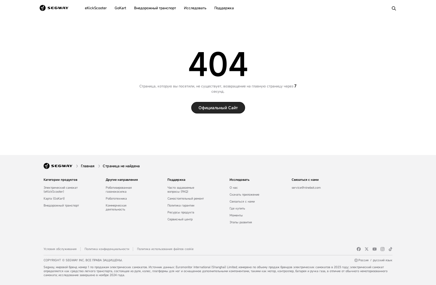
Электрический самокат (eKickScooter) (61, 190)
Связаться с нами (242, 202)
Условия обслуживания (60, 249)
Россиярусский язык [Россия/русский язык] (375, 260)
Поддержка (176, 180)
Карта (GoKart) (54, 199)
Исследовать (239, 180)
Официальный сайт (218, 107)
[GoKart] (120, 8)
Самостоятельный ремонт (185, 199)
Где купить (237, 208)
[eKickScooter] (96, 8)
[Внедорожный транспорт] (155, 8)
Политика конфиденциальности (107, 249)
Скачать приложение (244, 195)
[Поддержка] (224, 8)
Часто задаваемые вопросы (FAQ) (180, 190)
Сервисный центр (180, 219)
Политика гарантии (180, 205)
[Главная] (88, 166)
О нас (234, 188)
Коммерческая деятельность (116, 207)
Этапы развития (241, 222)
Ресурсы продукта (180, 212)
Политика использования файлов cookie (165, 249)
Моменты (236, 215)
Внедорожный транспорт (61, 205)
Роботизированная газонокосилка (119, 190)
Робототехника (116, 199)
